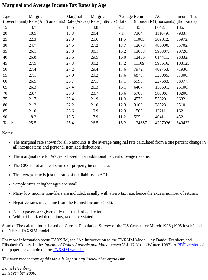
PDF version (188, 245)
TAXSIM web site (68, 249)
